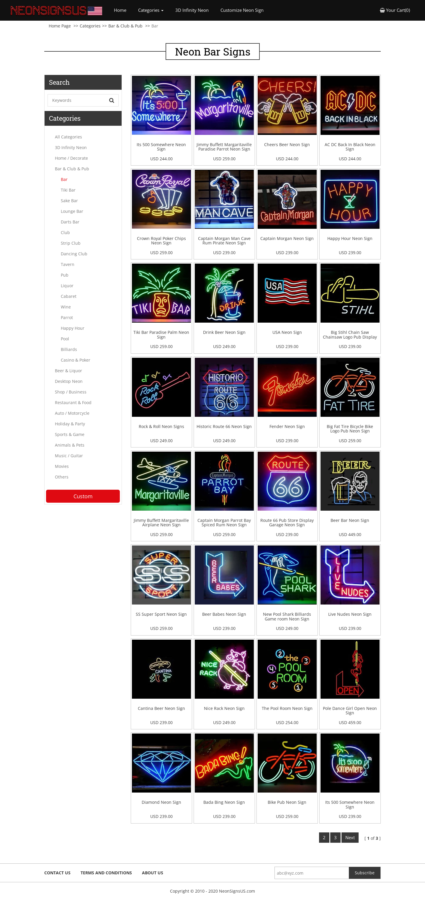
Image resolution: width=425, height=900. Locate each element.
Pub (64, 275)
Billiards (69, 349)
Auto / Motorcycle (72, 413)
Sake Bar (69, 200)
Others (61, 477)
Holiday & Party (70, 424)
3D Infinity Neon (192, 10)
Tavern (67, 264)
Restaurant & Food (73, 402)
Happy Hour (72, 328)
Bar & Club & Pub (125, 26)
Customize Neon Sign (242, 10)
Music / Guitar (69, 455)
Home (123, 10)
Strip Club (71, 243)
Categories (90, 26)
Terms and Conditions (106, 873)
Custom (83, 496)
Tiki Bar (68, 190)
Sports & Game (69, 434)
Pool (65, 339)
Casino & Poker (75, 360)
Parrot (67, 317)
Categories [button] (151, 10)
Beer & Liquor (68, 370)
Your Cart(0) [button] (395, 10)
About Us (152, 873)
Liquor (67, 285)
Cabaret (68, 296)
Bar (64, 179)
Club (65, 232)
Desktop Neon (69, 381)
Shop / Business (70, 392)
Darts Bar (70, 222)
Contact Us (57, 873)
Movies (62, 466)
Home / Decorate (71, 158)
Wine (66, 307)
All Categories (68, 137)
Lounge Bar (72, 211)
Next (350, 837)
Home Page (60, 26)
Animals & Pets (69, 445)
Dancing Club (74, 254)
